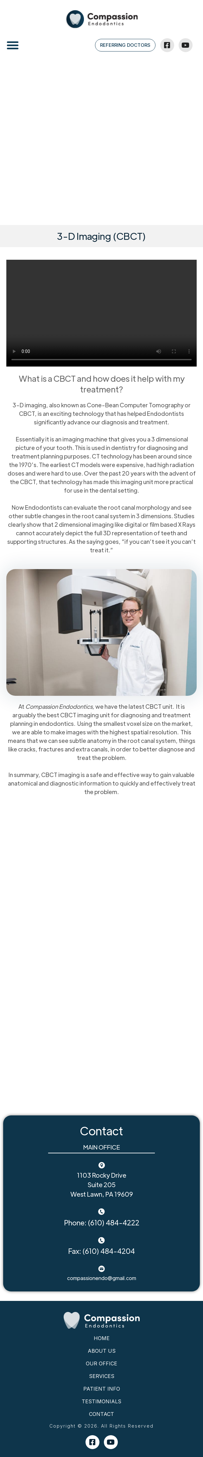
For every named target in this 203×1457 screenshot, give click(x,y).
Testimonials (101, 1401)
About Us (102, 1351)
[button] (12, 45)
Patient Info (101, 1389)
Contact (101, 1414)
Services (101, 1376)
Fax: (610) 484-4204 (101, 1250)
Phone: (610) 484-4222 (101, 1222)
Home (102, 1338)
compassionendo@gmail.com (101, 1278)
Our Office (101, 1363)
